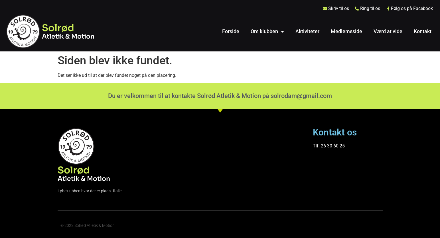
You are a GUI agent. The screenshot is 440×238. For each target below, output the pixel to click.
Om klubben (267, 31)
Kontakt (422, 31)
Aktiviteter (307, 31)
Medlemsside (346, 31)
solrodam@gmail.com (301, 95)
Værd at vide (388, 31)
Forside (230, 31)
